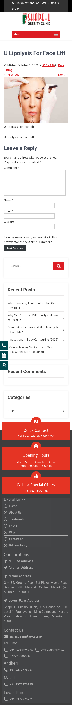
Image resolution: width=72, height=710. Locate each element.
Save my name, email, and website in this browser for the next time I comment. (30, 244)
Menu (17, 34)
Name (8, 205)
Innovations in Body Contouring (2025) (33, 344)
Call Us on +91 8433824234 (36, 441)
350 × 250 (48, 65)
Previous (11, 74)
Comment (11, 168)
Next (63, 74)
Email (8, 216)
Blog (11, 415)
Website (9, 226)
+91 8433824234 (36, 495)
